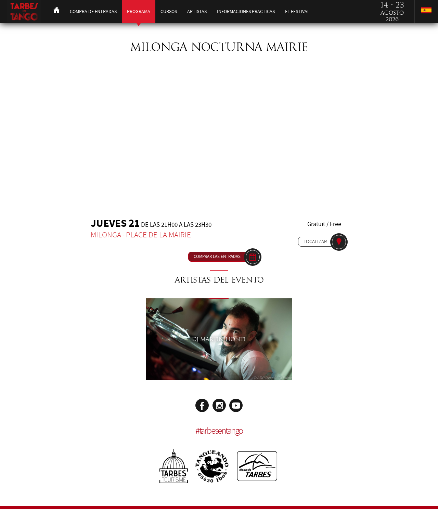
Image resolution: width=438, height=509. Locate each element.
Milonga (106, 235)
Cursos (168, 11)
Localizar (315, 241)
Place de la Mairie (158, 235)
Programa (138, 11)
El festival (297, 11)
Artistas (197, 11)
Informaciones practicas (246, 11)
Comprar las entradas (217, 256)
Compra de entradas (93, 11)
